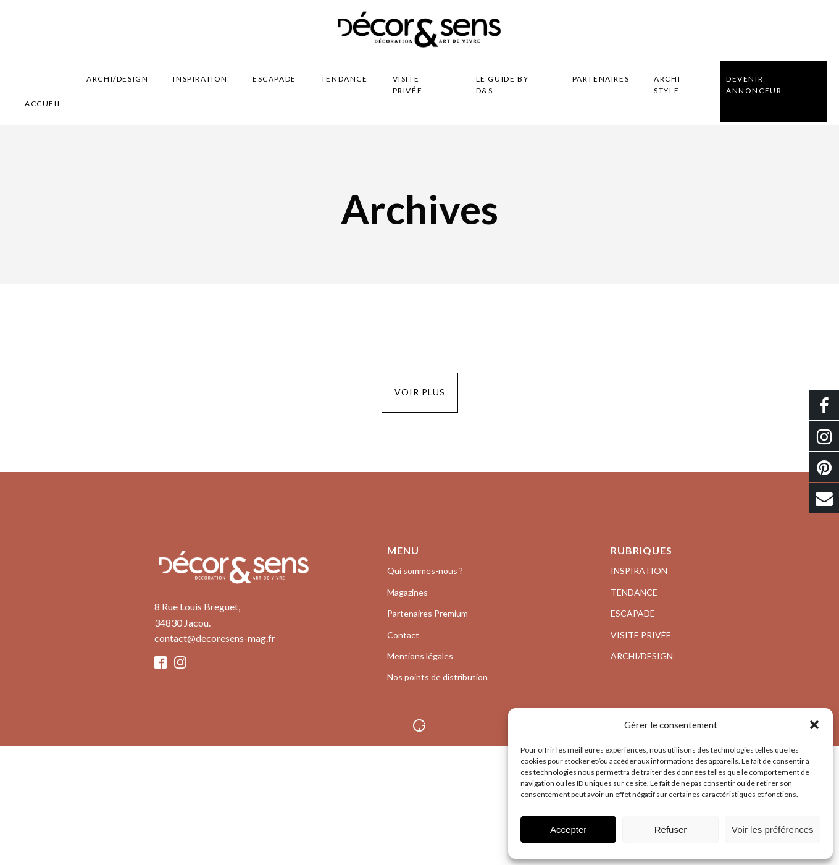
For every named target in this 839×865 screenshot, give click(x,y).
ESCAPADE (274, 78)
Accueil (43, 103)
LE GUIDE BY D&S (502, 84)
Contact (403, 635)
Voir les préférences (773, 829)
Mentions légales (420, 656)
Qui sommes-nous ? (425, 570)
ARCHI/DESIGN (117, 78)
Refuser (670, 829)
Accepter (568, 829)
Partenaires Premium (427, 613)
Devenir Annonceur (754, 84)
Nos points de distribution (437, 677)
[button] (814, 725)
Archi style (667, 84)
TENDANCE (344, 78)
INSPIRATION (200, 78)
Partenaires (601, 78)
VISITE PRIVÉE (408, 84)
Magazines (407, 592)
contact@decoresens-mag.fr (214, 638)
